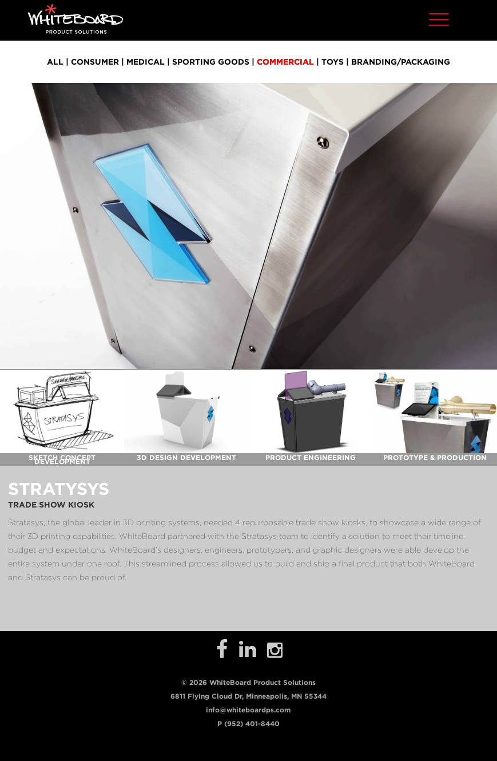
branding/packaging (400, 61)
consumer (95, 61)
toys (332, 61)
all (55, 61)
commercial (285, 61)
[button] (439, 18)
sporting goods (210, 61)
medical (145, 61)
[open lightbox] (62, 411)
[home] (75, 18)
